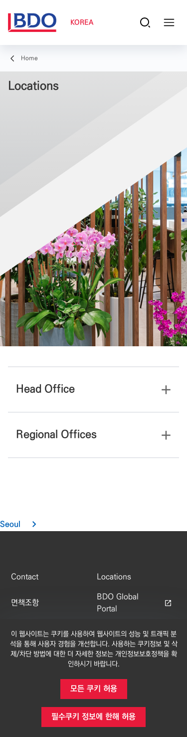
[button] (22, 524)
